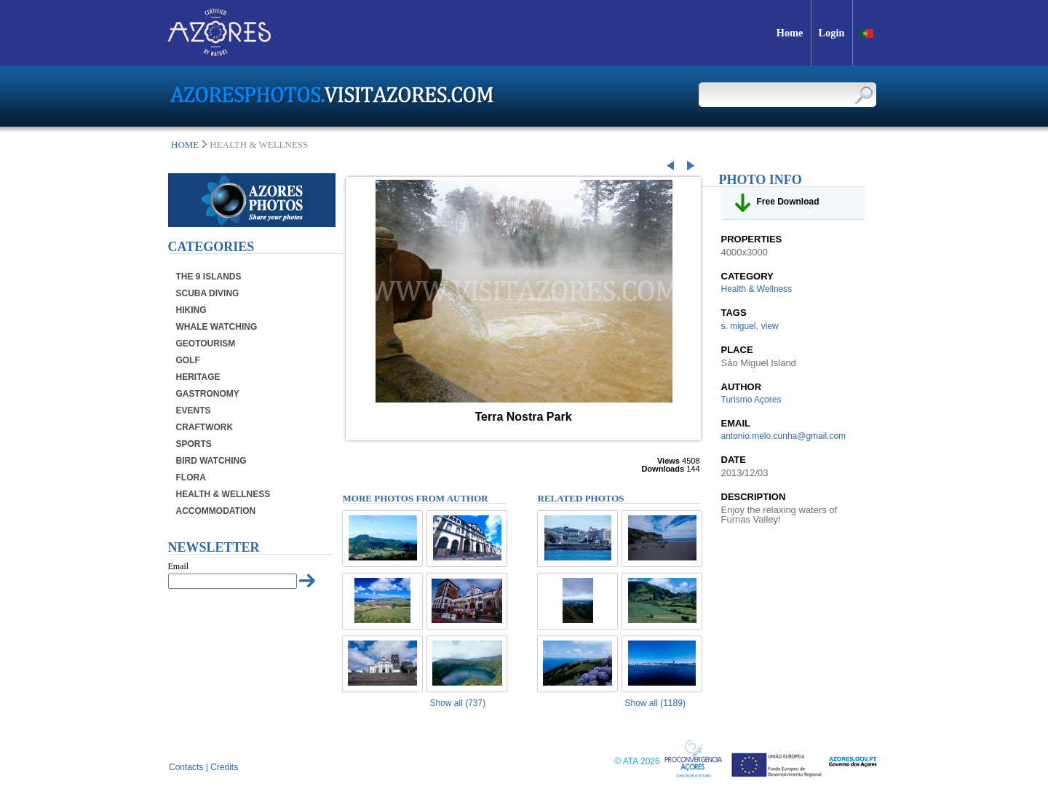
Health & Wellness (223, 494)
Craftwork (205, 427)
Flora (191, 477)
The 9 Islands (209, 276)
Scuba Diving (207, 293)
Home (185, 144)
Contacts (186, 767)
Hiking (191, 310)
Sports (194, 444)
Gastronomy (207, 394)
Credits (224, 767)
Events (193, 410)
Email (178, 566)
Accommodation (216, 511)
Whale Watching (217, 327)
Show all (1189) (655, 703)
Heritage (198, 377)
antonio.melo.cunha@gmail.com (783, 436)
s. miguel (738, 326)
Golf (188, 360)
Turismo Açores (751, 399)
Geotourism (206, 343)
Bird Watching (211, 461)
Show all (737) (458, 703)
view (770, 326)
